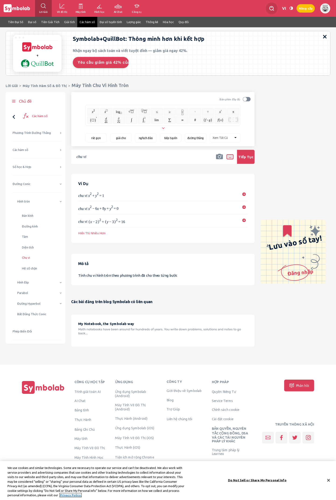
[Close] (328, 482)
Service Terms (222, 401)
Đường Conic (21, 184)
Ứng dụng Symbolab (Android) (130, 394)
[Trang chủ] (43, 394)
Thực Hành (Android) (131, 418)
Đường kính (30, 226)
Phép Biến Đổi (22, 331)
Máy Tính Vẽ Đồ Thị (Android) (130, 407)
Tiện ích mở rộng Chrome (134, 457)
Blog (170, 400)
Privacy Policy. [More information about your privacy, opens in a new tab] (70, 497)
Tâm (25, 236)
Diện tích (28, 247)
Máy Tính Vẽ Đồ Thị (89, 448)
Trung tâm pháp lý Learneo (226, 451)
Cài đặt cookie (223, 419)
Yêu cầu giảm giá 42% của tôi (103, 62)
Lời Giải (12, 86)
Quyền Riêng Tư (224, 391)
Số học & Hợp (22, 167)
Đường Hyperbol (28, 303)
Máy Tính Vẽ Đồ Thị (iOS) (134, 438)
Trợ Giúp (173, 409)
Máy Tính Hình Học (88, 457)
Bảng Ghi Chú (84, 429)
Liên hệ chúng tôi (179, 419)
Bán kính (27, 215)
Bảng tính (81, 410)
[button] (219, 160)
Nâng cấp (306, 8)
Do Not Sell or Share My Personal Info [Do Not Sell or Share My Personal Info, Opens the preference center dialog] (257, 482)
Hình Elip (23, 282)
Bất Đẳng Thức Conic (31, 314)
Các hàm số (20, 150)
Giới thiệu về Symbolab (184, 391)
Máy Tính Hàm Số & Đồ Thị (45, 86)
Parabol (22, 293)
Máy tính (81, 439)
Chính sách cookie (225, 410)
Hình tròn (23, 201)
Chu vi (26, 257)
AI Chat (80, 401)
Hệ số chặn (29, 268)
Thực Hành (82, 420)
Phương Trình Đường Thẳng (32, 133)
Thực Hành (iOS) (127, 447)
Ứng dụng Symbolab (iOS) (134, 428)
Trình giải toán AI (87, 391)
